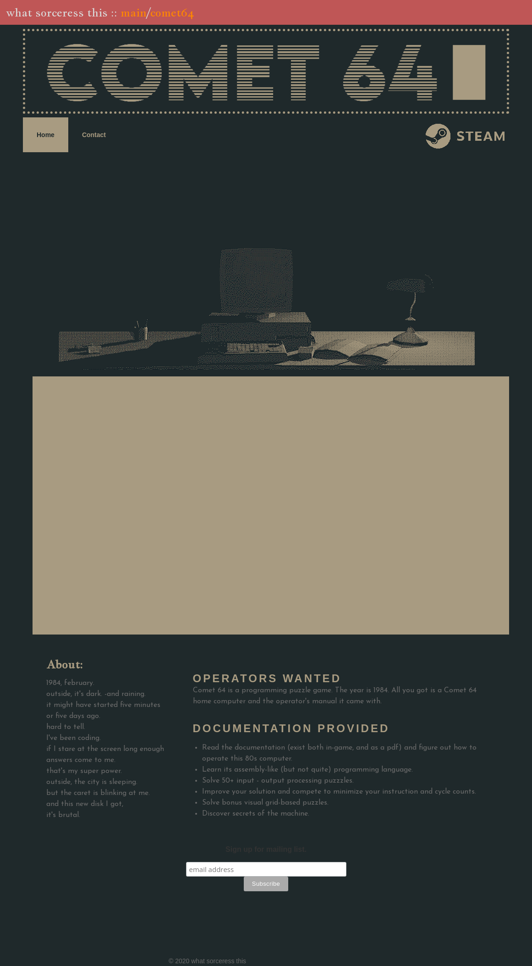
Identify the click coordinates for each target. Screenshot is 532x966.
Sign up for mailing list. (266, 849)
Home (46, 134)
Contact (94, 134)
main (134, 12)
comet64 (171, 12)
